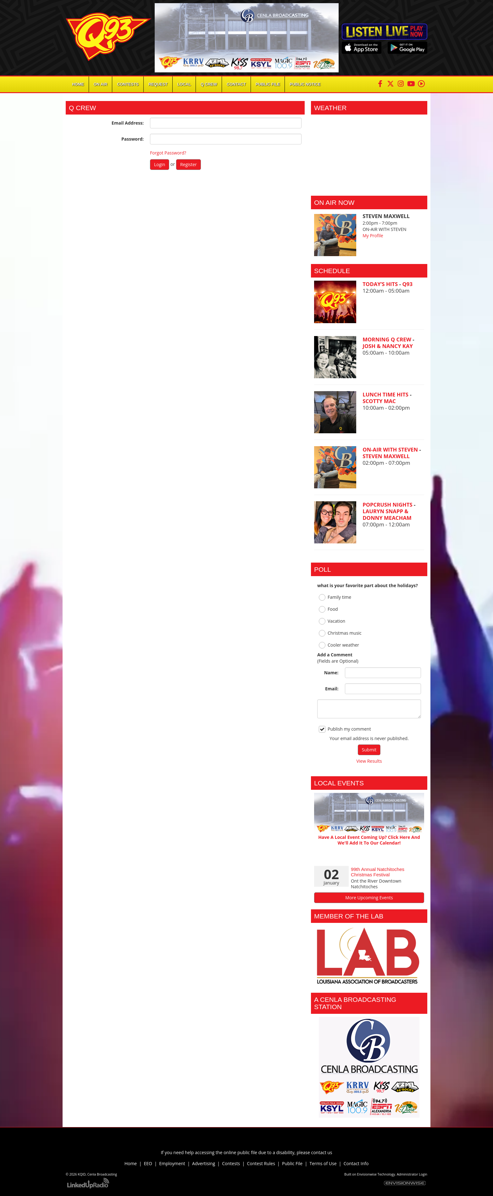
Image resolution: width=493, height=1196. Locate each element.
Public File (292, 1163)
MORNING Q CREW (388, 339)
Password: (132, 139)
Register (188, 164)
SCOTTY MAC (379, 401)
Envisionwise (367, 1174)
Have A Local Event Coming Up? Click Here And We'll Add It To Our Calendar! (369, 840)
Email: (332, 689)
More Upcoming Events (369, 898)
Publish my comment (345, 729)
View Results (369, 761)
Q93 (407, 284)
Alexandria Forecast (369, 186)
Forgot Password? (168, 153)
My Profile (373, 236)
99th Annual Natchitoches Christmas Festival (377, 872)
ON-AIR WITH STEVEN (391, 449)
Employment (172, 1163)
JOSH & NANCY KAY (388, 346)
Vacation (332, 621)
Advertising (203, 1163)
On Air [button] (101, 84)
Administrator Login (412, 1174)
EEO (148, 1163)
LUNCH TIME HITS (386, 394)
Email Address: (128, 123)
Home (78, 84)
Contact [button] (236, 84)
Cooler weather (339, 645)
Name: (331, 673)
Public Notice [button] (305, 84)
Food (328, 609)
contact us (321, 1152)
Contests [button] (128, 84)
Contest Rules (261, 1163)
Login (159, 164)
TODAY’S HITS (381, 284)
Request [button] (158, 84)
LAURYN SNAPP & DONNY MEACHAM (387, 514)
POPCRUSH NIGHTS (388, 504)
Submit (369, 750)
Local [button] (184, 84)
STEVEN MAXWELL (386, 456)
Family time (335, 597)
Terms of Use (324, 1163)
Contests (231, 1163)
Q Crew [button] (209, 84)
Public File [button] (268, 84)
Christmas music (340, 633)
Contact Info (356, 1163)
